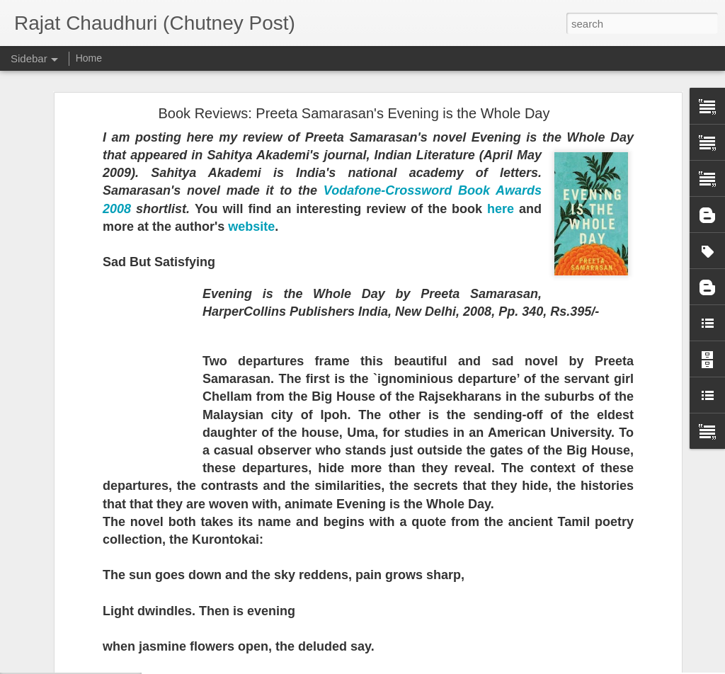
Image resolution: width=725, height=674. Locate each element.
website (251, 92)
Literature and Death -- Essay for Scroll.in (112, 660)
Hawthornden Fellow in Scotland (95, 564)
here (500, 74)
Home (89, 58)
